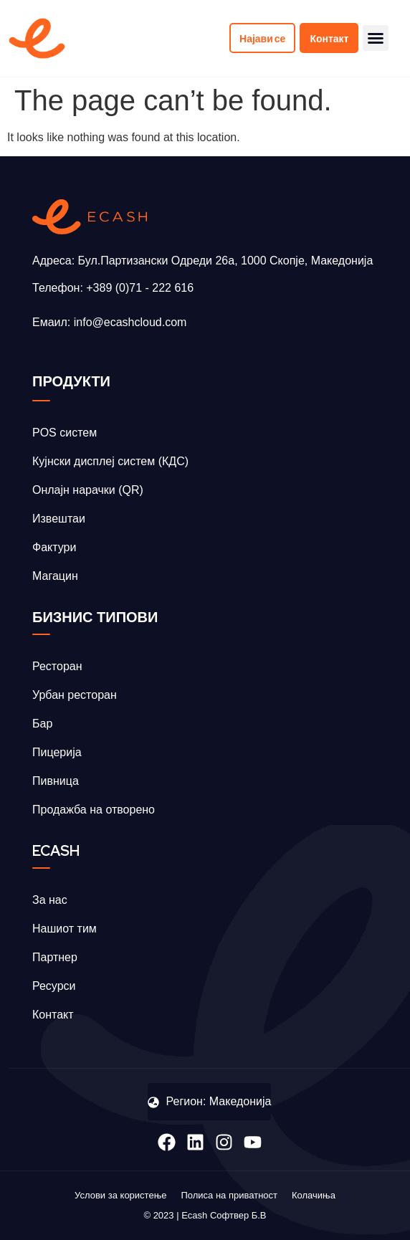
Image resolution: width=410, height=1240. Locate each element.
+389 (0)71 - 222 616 (140, 288)
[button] (375, 38)
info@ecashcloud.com (130, 322)
